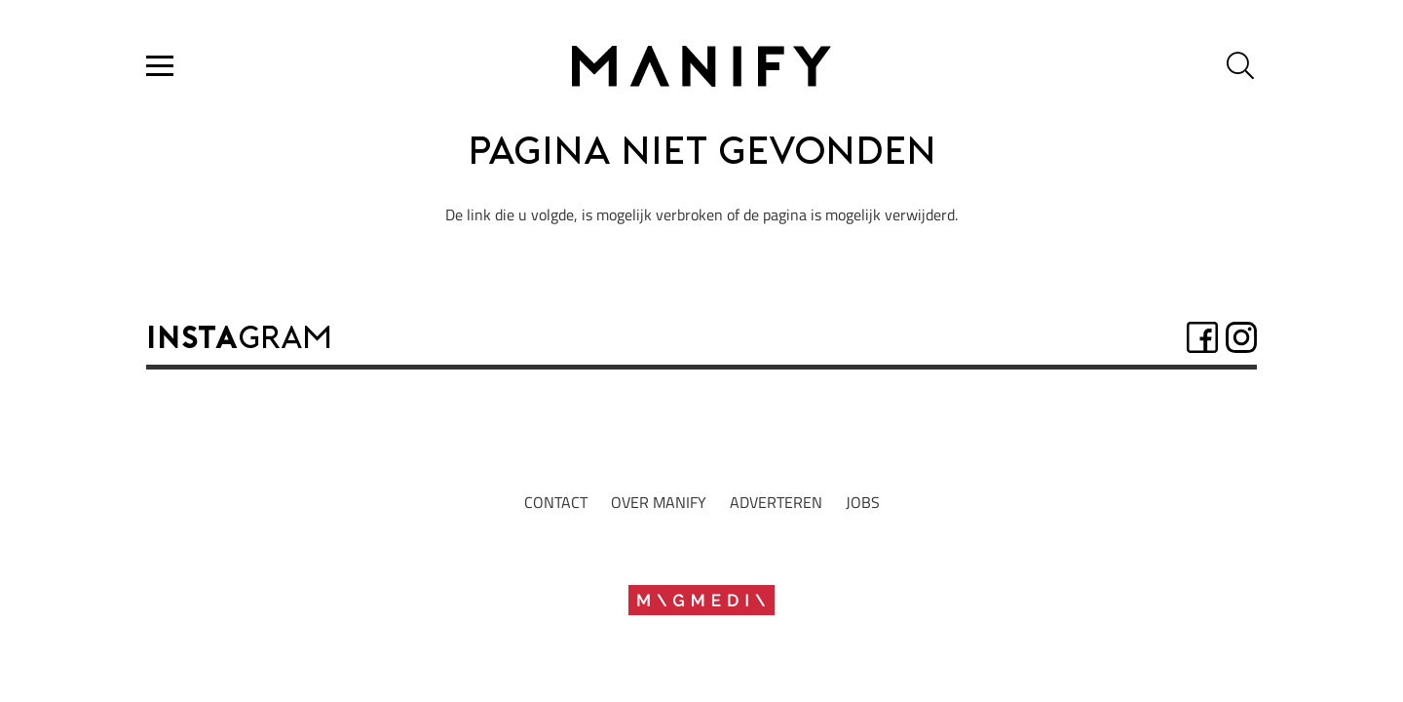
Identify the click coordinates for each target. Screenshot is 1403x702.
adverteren (776, 502)
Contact (556, 502)
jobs (863, 502)
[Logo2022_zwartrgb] (701, 66)
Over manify (658, 502)
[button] (159, 66)
